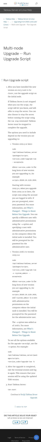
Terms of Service (20, 437)
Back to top (20, 407)
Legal (9, 437)
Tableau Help (9, 19)
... (10, 22)
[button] (5, 3)
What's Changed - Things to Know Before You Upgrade (24, 211)
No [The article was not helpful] (24, 422)
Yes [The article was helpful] (16, 422)
